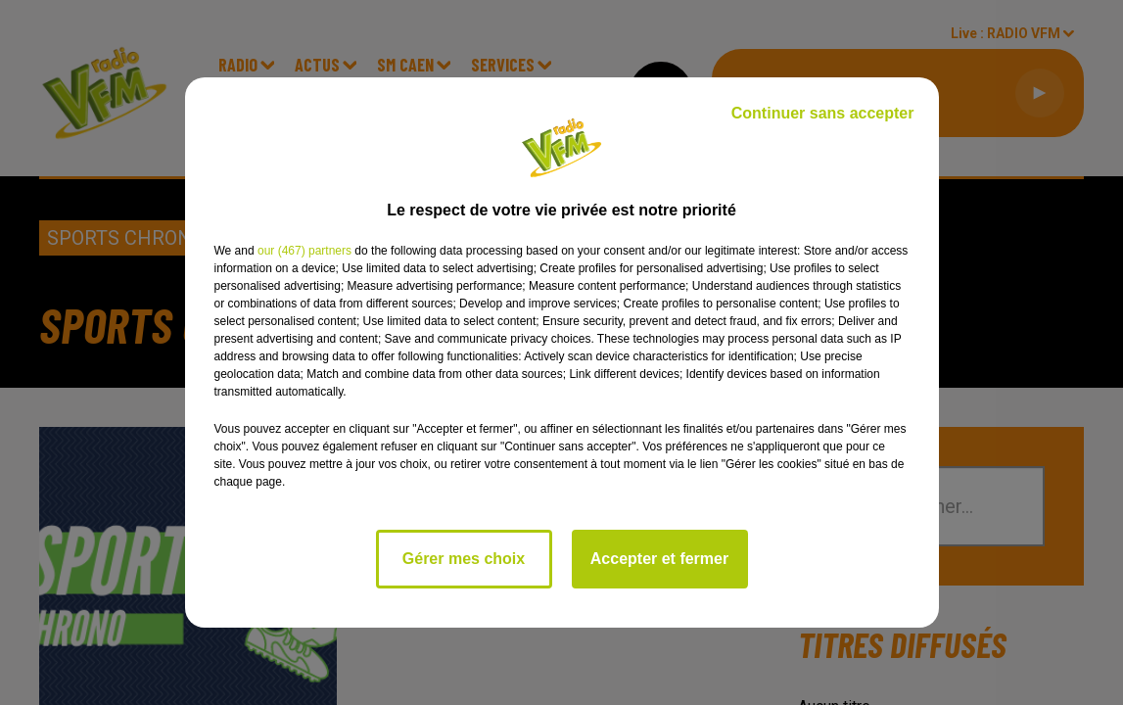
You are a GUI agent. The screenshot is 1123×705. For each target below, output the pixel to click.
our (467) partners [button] (304, 251)
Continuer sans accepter (822, 113)
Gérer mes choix (463, 558)
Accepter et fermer (659, 558)
